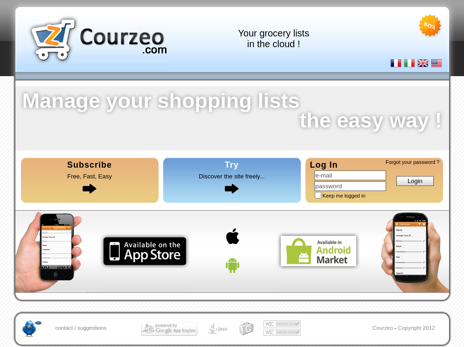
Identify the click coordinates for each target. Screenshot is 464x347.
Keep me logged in (344, 195)
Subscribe (89, 165)
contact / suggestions (81, 328)
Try (232, 165)
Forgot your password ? (413, 162)
